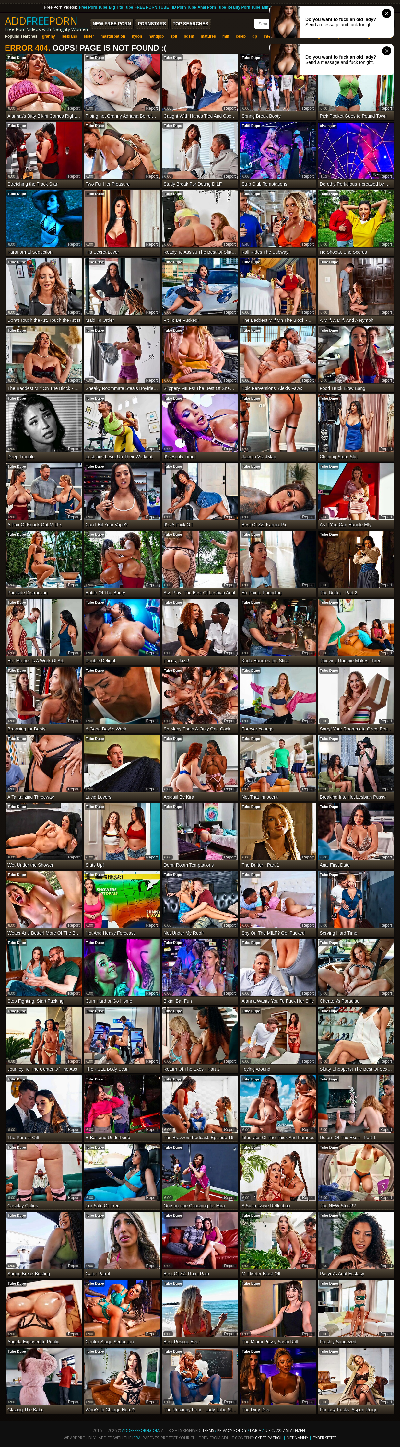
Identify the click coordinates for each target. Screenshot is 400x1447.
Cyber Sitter (324, 1438)
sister (89, 36)
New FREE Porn (112, 23)
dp (254, 36)
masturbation (112, 36)
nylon (137, 36)
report (74, 108)
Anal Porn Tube (211, 7)
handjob (156, 36)
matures (208, 36)
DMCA (255, 1430)
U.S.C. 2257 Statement (286, 1430)
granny (48, 36)
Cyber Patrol (268, 1438)
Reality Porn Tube (244, 7)
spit (173, 36)
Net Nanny (297, 1438)
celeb (241, 36)
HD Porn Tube (183, 7)
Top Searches (190, 23)
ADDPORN (41, 21)
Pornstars (152, 23)
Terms (208, 1430)
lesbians (69, 36)
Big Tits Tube (121, 7)
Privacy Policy (232, 1430)
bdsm (189, 36)
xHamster (328, 126)
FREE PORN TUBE (152, 7)
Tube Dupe (17, 58)
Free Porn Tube (93, 7)
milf (225, 36)
